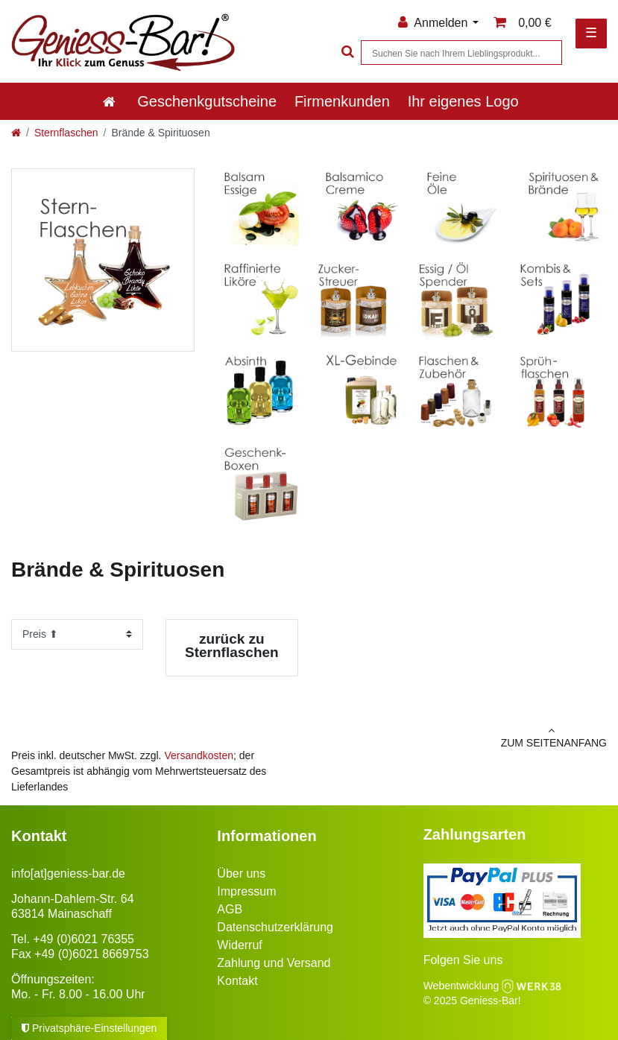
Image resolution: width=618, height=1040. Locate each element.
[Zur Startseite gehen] (16, 133)
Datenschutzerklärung (275, 927)
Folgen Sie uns (463, 960)
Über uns (241, 873)
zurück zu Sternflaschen (232, 645)
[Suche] (346, 52)
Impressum (246, 891)
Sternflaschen (66, 133)
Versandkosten (198, 755)
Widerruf (239, 945)
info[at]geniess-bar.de (68, 873)
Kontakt (237, 980)
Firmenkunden (342, 101)
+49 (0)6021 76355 (83, 939)
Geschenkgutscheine (207, 101)
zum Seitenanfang (464, 737)
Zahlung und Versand (273, 963)
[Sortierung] (77, 634)
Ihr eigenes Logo (463, 101)
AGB (229, 909)
